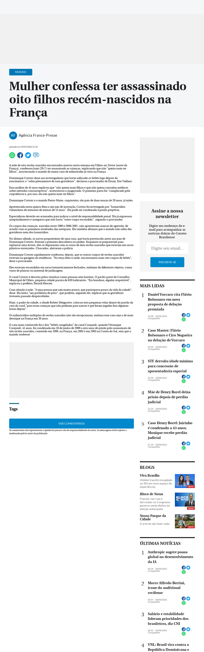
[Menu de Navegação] (10, 5)
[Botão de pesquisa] (22, 5)
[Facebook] (175, 6)
